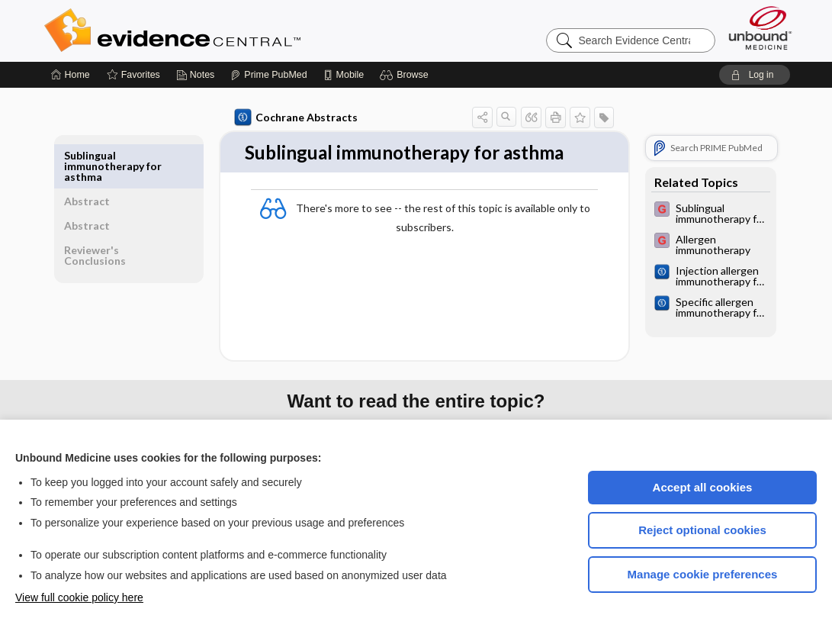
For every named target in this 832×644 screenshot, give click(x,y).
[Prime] (268, 75)
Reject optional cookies (702, 529)
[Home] (70, 75)
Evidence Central (233, 30)
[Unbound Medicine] (760, 28)
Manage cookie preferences (703, 574)
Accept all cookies (703, 487)
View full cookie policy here (79, 597)
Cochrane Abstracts (293, 117)
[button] (406, 75)
